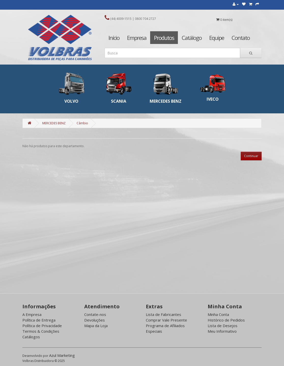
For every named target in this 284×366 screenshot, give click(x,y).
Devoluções (94, 320)
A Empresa (31, 314)
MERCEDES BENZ (54, 123)
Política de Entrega (38, 320)
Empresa (136, 37)
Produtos (164, 37)
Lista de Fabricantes (163, 314)
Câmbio (82, 123)
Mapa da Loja (96, 325)
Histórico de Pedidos (226, 320)
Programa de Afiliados (165, 325)
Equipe (216, 37)
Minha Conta (218, 314)
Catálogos (31, 336)
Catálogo (192, 37)
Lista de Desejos (222, 325)
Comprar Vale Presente (166, 320)
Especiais (154, 331)
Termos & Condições (40, 331)
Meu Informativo (222, 331)
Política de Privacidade (42, 325)
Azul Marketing (62, 355)
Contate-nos (95, 314)
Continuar (251, 156)
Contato (241, 37)
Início (113, 37)
